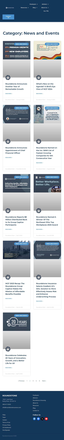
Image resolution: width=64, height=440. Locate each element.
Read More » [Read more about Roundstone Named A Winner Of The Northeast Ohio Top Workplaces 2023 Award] (39, 229)
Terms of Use (6, 422)
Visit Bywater (6, 430)
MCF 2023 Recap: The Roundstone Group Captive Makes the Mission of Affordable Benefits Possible (15, 288)
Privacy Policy (6, 425)
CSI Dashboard (6, 427)
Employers (36, 395)
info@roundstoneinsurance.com (11, 407)
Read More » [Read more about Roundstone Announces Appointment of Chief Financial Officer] (8, 157)
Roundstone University (39, 400)
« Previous (21, 381)
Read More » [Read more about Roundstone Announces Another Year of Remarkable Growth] (8, 93)
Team (4, 417)
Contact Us (36, 410)
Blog (34, 408)
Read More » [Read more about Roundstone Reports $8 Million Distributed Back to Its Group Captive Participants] (8, 229)
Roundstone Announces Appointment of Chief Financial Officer (16, 150)
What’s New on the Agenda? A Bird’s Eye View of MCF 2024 (45, 86)
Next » (44, 381)
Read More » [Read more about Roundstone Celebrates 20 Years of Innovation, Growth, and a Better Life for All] (8, 367)
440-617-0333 (6, 404)
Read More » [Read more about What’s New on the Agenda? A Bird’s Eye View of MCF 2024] (39, 93)
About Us (35, 403)
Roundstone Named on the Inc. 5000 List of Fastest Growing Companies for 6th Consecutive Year (46, 153)
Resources (36, 405)
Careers (4, 420)
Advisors (35, 398)
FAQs (4, 415)
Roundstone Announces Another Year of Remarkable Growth (16, 86)
